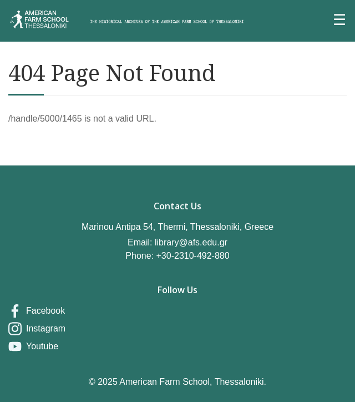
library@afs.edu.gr (191, 242)
